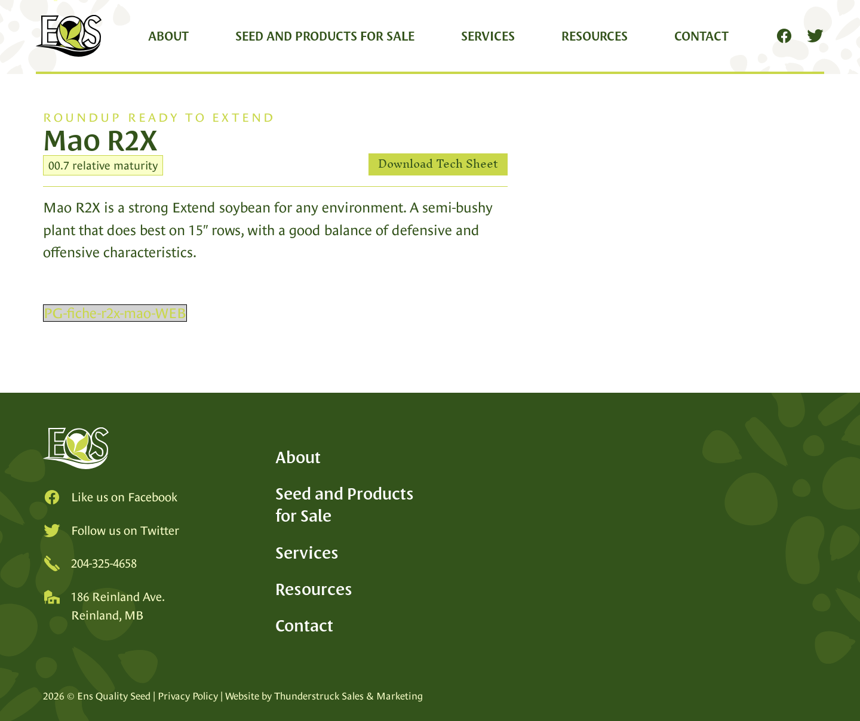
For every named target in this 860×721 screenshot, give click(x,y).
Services (488, 36)
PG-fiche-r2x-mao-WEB (115, 313)
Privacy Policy (188, 696)
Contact (701, 36)
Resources (594, 36)
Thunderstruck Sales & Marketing (348, 696)
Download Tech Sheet (438, 164)
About (168, 36)
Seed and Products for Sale (324, 36)
